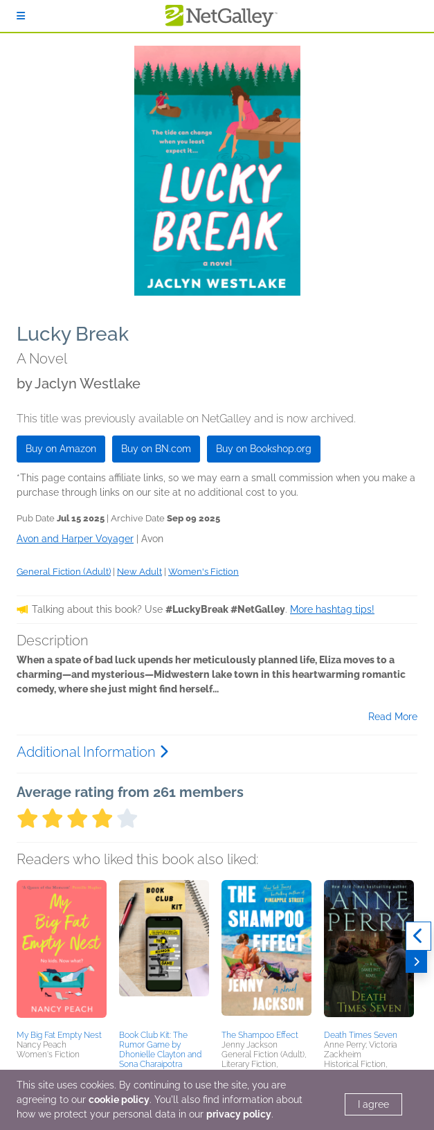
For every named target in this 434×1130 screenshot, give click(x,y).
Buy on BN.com (156, 448)
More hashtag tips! (332, 609)
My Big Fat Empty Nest (59, 1035)
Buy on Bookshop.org (263, 448)
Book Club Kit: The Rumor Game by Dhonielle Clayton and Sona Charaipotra (160, 1049)
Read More (392, 716)
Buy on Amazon (61, 448)
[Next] (416, 962)
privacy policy (238, 1114)
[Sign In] (20, 16)
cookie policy (119, 1099)
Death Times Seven (360, 1035)
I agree (373, 1104)
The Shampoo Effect (259, 1035)
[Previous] (418, 936)
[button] (62, 952)
